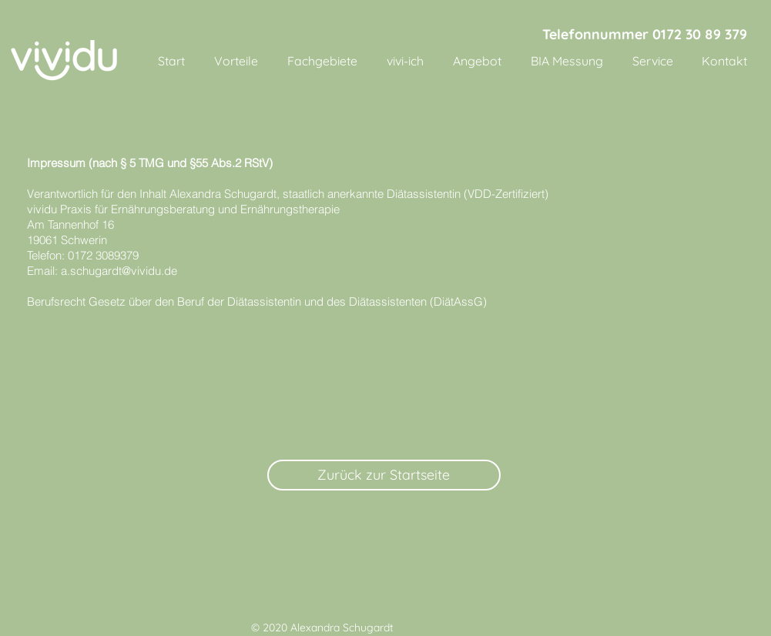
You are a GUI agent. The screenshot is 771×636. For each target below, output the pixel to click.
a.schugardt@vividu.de (119, 270)
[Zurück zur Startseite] (384, 475)
